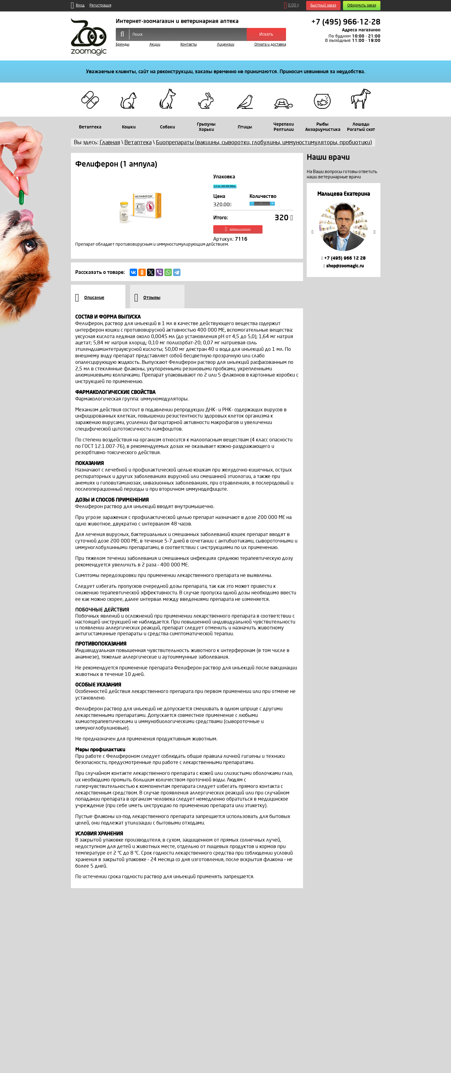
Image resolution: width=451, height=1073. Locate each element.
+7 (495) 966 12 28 (343, 258)
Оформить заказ (361, 5)
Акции (155, 44)
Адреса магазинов (361, 30)
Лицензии (225, 44)
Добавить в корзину (253, 235)
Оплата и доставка (270, 44)
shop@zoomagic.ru (343, 266)
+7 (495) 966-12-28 (345, 22)
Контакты (188, 44)
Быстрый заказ (323, 5)
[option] (343, 230)
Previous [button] (312, 232)
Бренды (122, 44)
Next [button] (374, 232)
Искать (266, 34)
